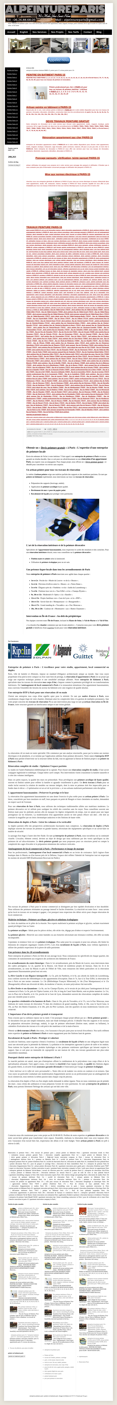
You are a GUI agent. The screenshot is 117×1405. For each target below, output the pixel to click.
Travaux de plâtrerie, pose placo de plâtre (21, 1348)
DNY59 (73, 1396)
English (24, 32)
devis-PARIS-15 (48, 432)
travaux (51, 434)
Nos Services (40, 32)
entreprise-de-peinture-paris (60, 432)
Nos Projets (57, 32)
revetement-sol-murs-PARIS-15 (40, 434)
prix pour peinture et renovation (53, 1378)
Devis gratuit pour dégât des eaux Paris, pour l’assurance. (62, 1335)
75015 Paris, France (37, 436)
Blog (98, 32)
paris (69, 432)
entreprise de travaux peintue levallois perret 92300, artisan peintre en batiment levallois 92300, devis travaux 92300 (98, 1341)
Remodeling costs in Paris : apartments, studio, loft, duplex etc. (63, 1323)
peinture (29, 434)
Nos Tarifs (73, 32)
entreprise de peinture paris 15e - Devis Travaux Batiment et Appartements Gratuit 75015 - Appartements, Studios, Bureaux (96, 1327)
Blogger (85, 1396)
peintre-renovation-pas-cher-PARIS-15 (95, 432)
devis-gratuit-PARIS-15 (37, 432)
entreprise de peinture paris (52, 1350)
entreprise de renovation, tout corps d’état (56, 1365)
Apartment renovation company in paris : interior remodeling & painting (28, 1323)
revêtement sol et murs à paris (52, 1373)
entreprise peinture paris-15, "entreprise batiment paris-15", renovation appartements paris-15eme (25, 1335)
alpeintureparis (83, 1356)
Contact (88, 32)
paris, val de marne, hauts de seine (54, 1360)
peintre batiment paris (50, 1376)
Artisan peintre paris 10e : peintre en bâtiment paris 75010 (28, 1246)
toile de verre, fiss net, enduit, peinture (55, 1362)
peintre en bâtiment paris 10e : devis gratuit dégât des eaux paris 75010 (28, 1209)
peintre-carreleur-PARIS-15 (78, 432)
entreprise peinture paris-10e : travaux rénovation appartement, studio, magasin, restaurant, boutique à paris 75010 (28, 1293)
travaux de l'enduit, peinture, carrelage (55, 1357)
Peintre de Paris (48, 1355)
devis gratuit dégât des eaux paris (53, 1371)
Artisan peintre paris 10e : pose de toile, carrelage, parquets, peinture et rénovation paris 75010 (28, 1259)
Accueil (11, 32)
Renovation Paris (84, 1362)
